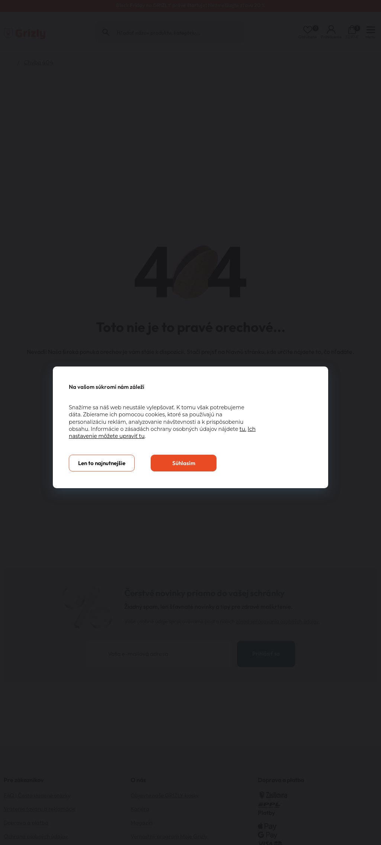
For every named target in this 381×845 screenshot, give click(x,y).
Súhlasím (183, 463)
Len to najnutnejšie (101, 463)
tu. (243, 429)
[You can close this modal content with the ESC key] (190, 422)
